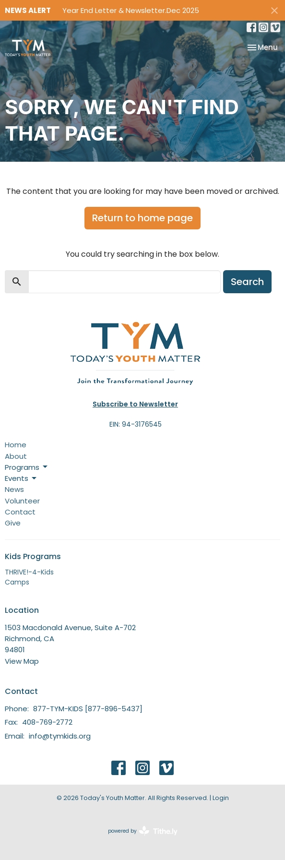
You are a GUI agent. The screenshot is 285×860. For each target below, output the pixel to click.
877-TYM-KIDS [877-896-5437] (87, 709)
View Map (22, 661)
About (16, 456)
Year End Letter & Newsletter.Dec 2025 (130, 10)
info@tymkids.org (60, 736)
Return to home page (142, 218)
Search (247, 281)
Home (15, 445)
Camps (17, 582)
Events (21, 478)
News (14, 489)
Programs (27, 467)
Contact (20, 512)
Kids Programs (33, 556)
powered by (143, 831)
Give (13, 523)
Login (221, 797)
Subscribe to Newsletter (135, 404)
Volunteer (22, 501)
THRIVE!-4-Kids (29, 572)
